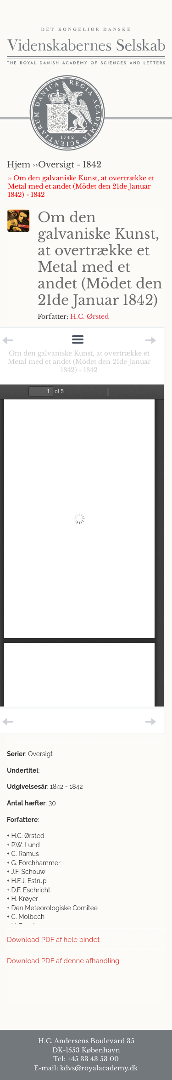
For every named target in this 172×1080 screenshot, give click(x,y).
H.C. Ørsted (89, 316)
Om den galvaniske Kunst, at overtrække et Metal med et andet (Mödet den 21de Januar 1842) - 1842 (79, 361)
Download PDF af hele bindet (53, 940)
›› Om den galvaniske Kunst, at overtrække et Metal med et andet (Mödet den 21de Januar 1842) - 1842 (81, 186)
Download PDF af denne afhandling (63, 961)
